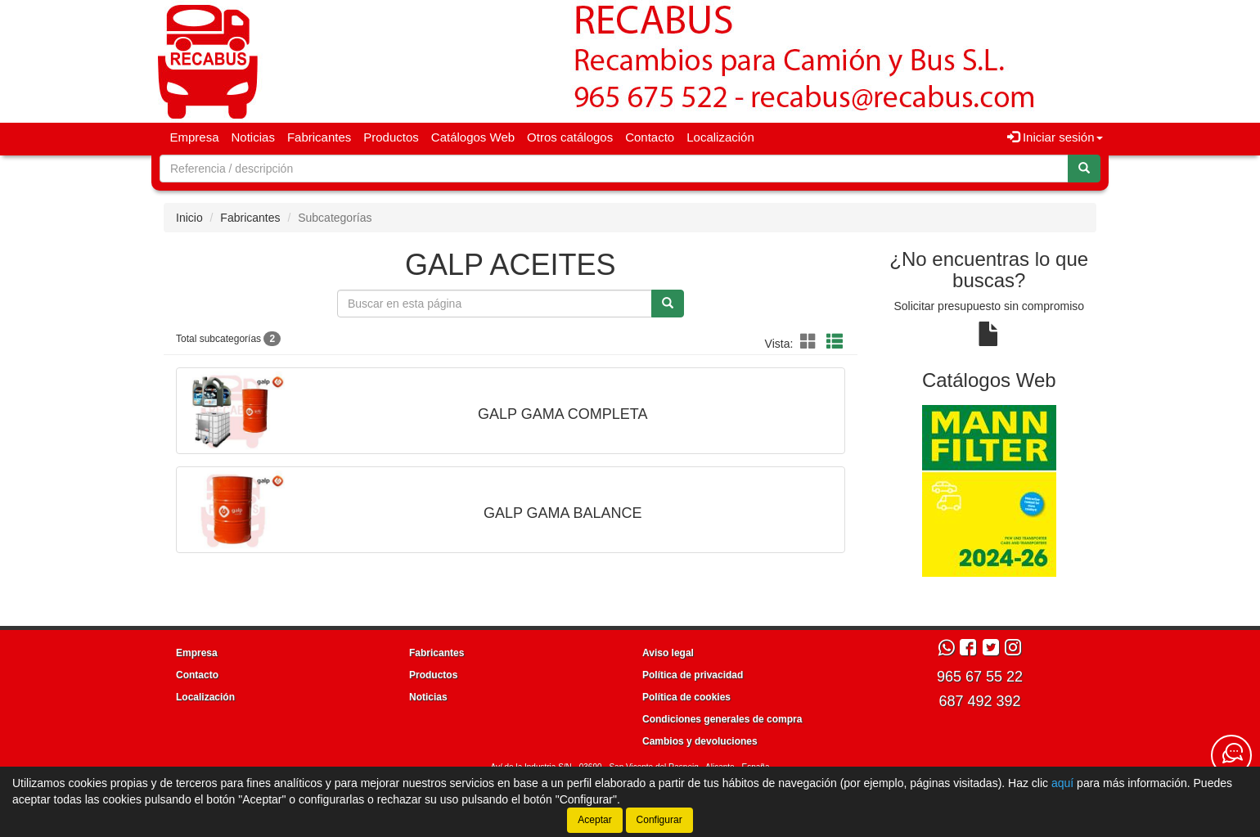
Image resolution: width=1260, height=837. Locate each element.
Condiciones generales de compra (722, 719)
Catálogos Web (473, 137)
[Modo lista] (834, 342)
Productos (391, 137)
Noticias (253, 137)
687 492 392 (979, 701)
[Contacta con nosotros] (1231, 755)
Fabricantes (319, 137)
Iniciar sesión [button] (1055, 137)
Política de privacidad (692, 675)
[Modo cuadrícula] (808, 342)
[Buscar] (1084, 168)
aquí (1062, 783)
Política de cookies (686, 697)
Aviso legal (668, 653)
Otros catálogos (570, 137)
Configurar (659, 820)
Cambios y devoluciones (700, 741)
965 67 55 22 (980, 676)
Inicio (189, 217)
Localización (720, 137)
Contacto (649, 137)
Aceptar (594, 820)
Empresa (194, 137)
